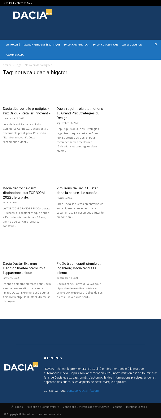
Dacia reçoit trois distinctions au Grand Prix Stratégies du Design (80, 113)
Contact (117, 407)
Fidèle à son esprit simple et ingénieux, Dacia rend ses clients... (79, 268)
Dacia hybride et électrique (41, 44)
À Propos (17, 407)
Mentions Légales (136, 407)
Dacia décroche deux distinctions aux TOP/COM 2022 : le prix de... (24, 192)
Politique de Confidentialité (43, 407)
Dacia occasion (132, 44)
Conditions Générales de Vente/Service (86, 407)
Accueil (7, 65)
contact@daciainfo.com (83, 391)
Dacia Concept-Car (105, 44)
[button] (156, 45)
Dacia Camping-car (76, 44)
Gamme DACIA (15, 54)
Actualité (13, 44)
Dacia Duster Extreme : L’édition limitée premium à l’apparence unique (24, 268)
